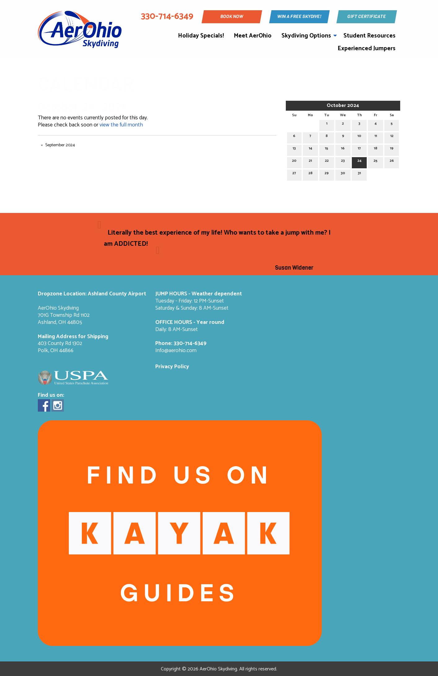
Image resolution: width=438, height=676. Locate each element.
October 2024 (343, 105)
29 (327, 174)
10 (359, 137)
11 (375, 137)
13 (294, 149)
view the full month (121, 125)
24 (359, 162)
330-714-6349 (190, 343)
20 (294, 162)
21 (310, 162)
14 (310, 149)
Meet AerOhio (253, 36)
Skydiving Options (306, 36)
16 (343, 149)
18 (375, 149)
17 (359, 149)
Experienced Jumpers (367, 48)
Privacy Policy (172, 366)
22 (327, 162)
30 (343, 174)
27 (294, 174)
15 (326, 149)
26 (392, 162)
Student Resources (369, 36)
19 (391, 149)
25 (376, 162)
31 (359, 174)
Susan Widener (294, 268)
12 (391, 137)
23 (343, 162)
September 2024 (60, 145)
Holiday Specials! (201, 36)
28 (310, 174)
